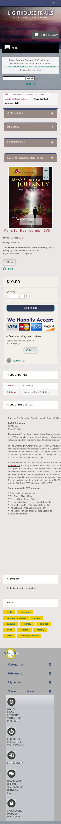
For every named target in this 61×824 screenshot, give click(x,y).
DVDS (29, 66)
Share (9, 262)
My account (16, 682)
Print (10, 269)
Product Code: (10, 238)
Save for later (19, 361)
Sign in (55, 3)
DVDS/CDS (19, 66)
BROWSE (8, 66)
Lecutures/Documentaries (46, 66)
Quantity (11, 291)
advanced (30, 84)
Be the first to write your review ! (22, 588)
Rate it (30, 350)
